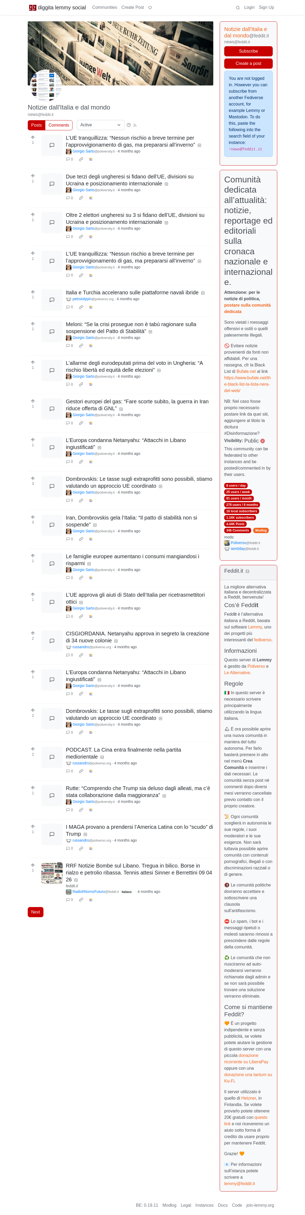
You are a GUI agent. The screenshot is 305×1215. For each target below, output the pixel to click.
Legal (186, 1205)
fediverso (262, 640)
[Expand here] (52, 873)
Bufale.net (246, 371)
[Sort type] (101, 125)
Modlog (261, 530)
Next (35, 912)
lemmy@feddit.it (239, 1183)
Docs (223, 1205)
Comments (59, 125)
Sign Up (266, 7)
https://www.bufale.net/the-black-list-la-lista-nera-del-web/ (247, 384)
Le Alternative (237, 672)
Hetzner (248, 1098)
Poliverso (256, 666)
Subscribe (248, 51)
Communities (104, 7)
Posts (36, 125)
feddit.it (72, 886)
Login (249, 7)
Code (237, 1205)
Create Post (132, 7)
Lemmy (255, 627)
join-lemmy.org (260, 1205)
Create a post (248, 63)
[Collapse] (247, 571)
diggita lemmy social (57, 7)
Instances (204, 1205)
